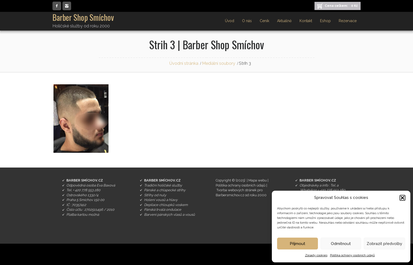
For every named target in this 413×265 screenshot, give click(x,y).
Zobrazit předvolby (384, 243)
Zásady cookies (316, 255)
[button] (402, 197)
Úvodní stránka (183, 63)
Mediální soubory (218, 63)
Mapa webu (257, 180)
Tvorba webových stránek (237, 190)
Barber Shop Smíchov (83, 17)
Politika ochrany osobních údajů (352, 255)
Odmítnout (341, 243)
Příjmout (297, 243)
